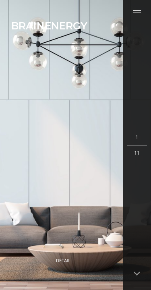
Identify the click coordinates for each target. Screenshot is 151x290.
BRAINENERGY (49, 26)
